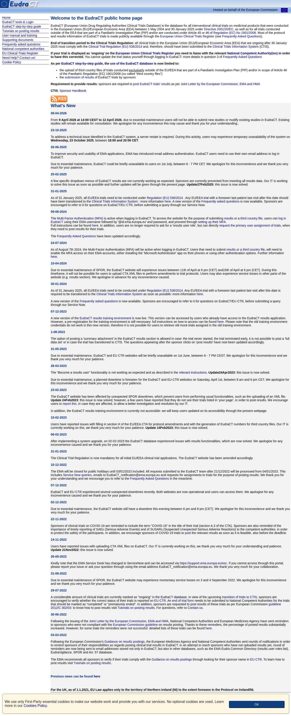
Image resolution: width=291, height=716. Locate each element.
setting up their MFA (212, 222)
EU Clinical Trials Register (20, 53)
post (188, 533)
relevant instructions (193, 372)
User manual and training (19, 35)
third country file (251, 218)
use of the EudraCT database (131, 63)
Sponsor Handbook (73, 90)
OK (257, 704)
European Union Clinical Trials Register (187, 36)
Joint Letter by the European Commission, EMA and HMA (220, 84)
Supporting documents (17, 40)
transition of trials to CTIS (239, 597)
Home (6, 17)
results (228, 218)
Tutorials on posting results (20, 31)
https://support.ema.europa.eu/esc (203, 563)
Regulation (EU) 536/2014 (165, 198)
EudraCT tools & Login (18, 22)
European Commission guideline (135, 624)
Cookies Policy (35, 706)
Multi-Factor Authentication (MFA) (80, 218)
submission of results (79, 77)
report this (70, 403)
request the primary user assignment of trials (250, 225)
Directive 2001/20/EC (218, 29)
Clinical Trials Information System (236, 46)
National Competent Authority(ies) (252, 53)
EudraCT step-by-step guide (21, 26)
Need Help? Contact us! (18, 57)
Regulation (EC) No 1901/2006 (234, 33)
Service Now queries (77, 475)
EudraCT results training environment (105, 318)
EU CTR (160, 600)
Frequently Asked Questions (241, 36)
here (168, 201)
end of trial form (183, 600)
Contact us (195, 608)
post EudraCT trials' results (151, 84)
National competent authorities (23, 49)
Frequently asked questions (21, 44)
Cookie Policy (11, 62)
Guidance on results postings (125, 641)
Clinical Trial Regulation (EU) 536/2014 (116, 46)
